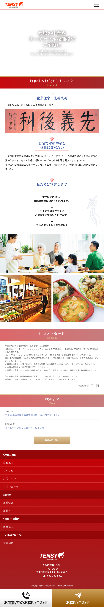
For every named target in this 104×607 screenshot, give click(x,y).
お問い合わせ (10, 486)
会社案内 (8, 462)
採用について (10, 478)
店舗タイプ (9, 510)
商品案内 (8, 526)
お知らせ (8, 470)
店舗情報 (8, 502)
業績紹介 (8, 543)
